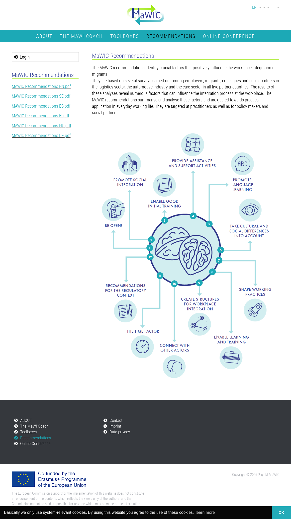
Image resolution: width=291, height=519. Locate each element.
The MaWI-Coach (81, 36)
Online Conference (229, 36)
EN (254, 7)
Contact (115, 420)
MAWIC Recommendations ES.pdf (41, 106)
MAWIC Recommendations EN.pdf (41, 86)
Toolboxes (124, 36)
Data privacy (119, 432)
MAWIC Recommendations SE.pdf (41, 96)
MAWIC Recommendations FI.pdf (40, 115)
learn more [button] (205, 512)
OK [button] (281, 513)
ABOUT (44, 36)
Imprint (115, 426)
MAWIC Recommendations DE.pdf (41, 135)
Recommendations (170, 36)
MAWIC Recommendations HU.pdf (41, 125)
